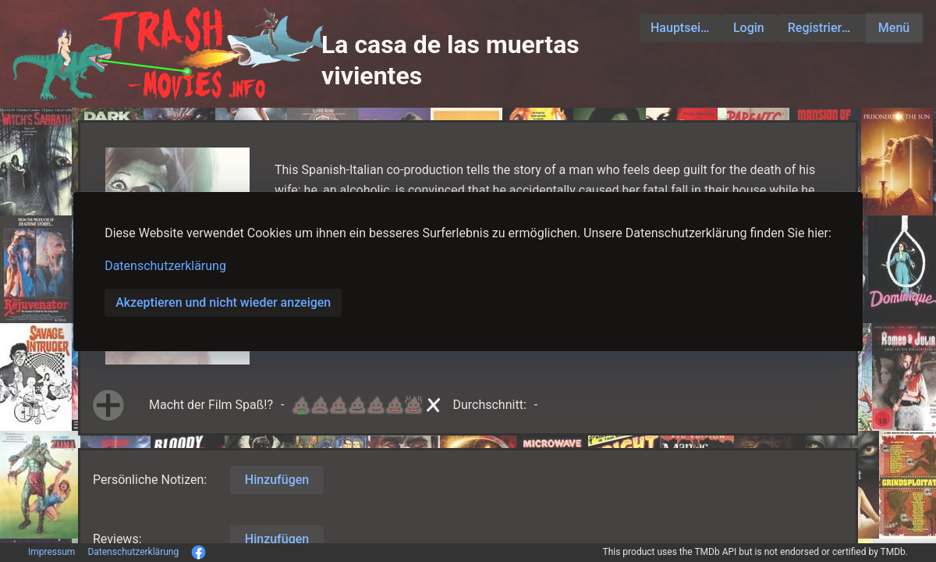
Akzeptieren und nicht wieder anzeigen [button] (223, 302)
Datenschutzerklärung (165, 265)
